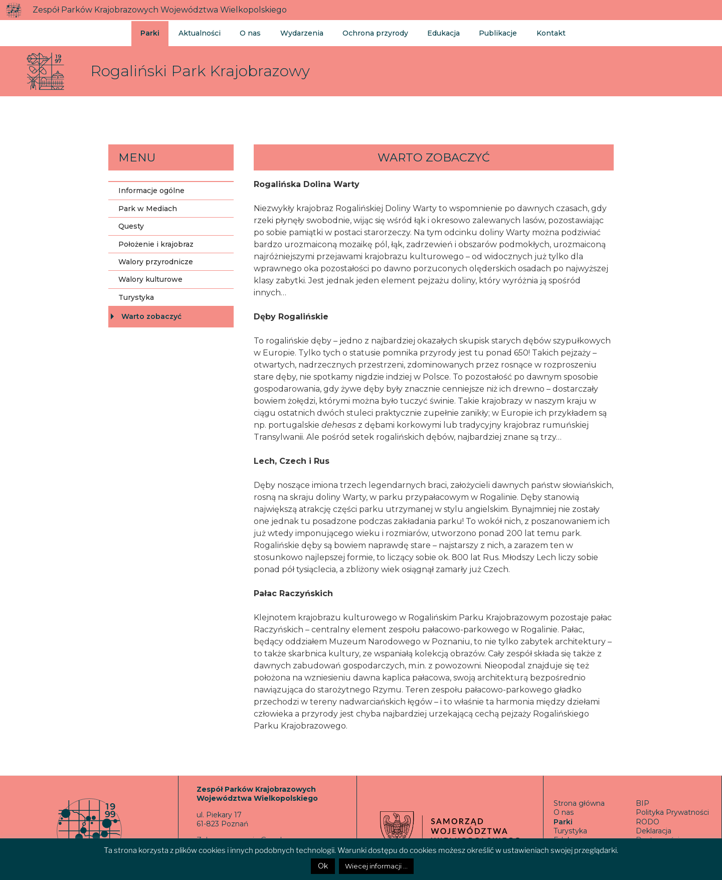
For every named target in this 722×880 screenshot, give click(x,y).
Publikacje (487, 32)
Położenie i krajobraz (156, 244)
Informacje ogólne (151, 190)
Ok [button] (323, 865)
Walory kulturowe (150, 279)
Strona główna (579, 803)
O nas (248, 32)
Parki (149, 32)
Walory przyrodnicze (155, 261)
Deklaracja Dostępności (657, 835)
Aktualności (198, 32)
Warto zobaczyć (151, 316)
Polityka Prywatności (672, 812)
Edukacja (435, 32)
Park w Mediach (147, 208)
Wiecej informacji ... (376, 866)
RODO (647, 821)
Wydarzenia (297, 32)
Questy (131, 226)
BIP (642, 803)
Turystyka (136, 297)
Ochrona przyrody (368, 32)
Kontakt (538, 32)
